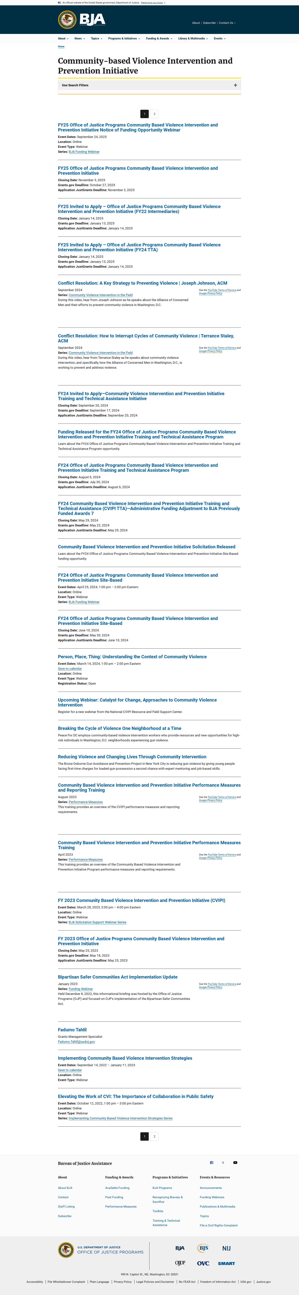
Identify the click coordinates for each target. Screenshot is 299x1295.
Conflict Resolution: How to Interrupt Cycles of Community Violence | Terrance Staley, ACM (146, 338)
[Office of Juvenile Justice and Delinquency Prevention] (180, 1266)
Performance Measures (86, 802)
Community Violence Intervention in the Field (101, 295)
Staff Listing (66, 1206)
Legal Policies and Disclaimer (155, 1282)
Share (241, 25)
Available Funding (117, 1188)
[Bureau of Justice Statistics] (203, 1253)
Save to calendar (70, 668)
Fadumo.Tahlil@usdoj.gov (76, 1042)
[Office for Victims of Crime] (203, 1266)
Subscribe (209, 23)
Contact (63, 1197)
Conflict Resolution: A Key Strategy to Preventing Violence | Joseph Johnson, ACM (142, 283)
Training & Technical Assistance (166, 1223)
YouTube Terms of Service (222, 290)
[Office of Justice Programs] (67, 19)
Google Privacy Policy (210, 293)
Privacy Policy (123, 1282)
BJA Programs (162, 1188)
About (196, 23)
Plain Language (99, 1282)
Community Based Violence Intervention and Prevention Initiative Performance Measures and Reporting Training (149, 787)
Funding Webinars (212, 1197)
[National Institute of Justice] (226, 1251)
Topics (204, 1216)
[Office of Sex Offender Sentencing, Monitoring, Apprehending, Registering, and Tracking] (226, 1265)
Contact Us (226, 23)
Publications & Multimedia (217, 1206)
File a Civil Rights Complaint (219, 1225)
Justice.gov (263, 1282)
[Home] (92, 19)
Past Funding (114, 1197)
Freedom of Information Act (218, 1282)
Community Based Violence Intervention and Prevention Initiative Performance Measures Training (149, 845)
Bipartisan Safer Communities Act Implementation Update (118, 977)
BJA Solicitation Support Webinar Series (97, 922)
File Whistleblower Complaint (66, 1282)
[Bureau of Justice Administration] (180, 1251)
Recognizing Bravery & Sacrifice (168, 1199)
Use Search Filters (75, 85)
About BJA (65, 1188)
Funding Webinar (81, 989)
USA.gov (245, 1282)
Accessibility (35, 1282)
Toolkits (158, 1211)
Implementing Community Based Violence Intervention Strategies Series (121, 1118)
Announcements (211, 1188)
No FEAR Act (187, 1282)
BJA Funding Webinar (84, 152)
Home (61, 46)
